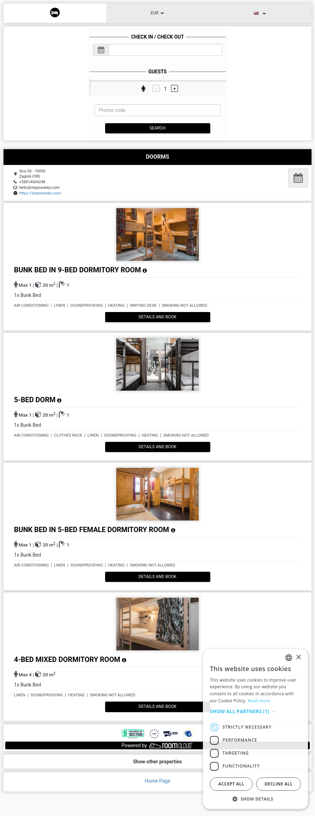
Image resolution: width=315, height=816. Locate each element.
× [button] (298, 657)
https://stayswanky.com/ (40, 193)
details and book (158, 316)
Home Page (157, 781)
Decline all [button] (279, 784)
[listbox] (288, 657)
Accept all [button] (231, 784)
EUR (157, 13)
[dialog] (255, 729)
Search (158, 128)
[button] (255, 711)
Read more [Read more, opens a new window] (259, 701)
